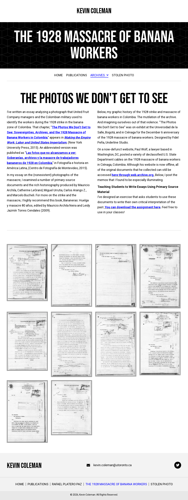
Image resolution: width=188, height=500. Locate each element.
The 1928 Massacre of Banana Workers (116, 484)
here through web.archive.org (133, 175)
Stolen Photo (162, 484)
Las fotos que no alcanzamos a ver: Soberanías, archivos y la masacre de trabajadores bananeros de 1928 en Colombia (43, 158)
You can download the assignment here (132, 207)
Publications (38, 484)
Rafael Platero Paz (67, 484)
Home (19, 484)
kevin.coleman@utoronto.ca (112, 465)
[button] (177, 465)
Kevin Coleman (94, 11)
